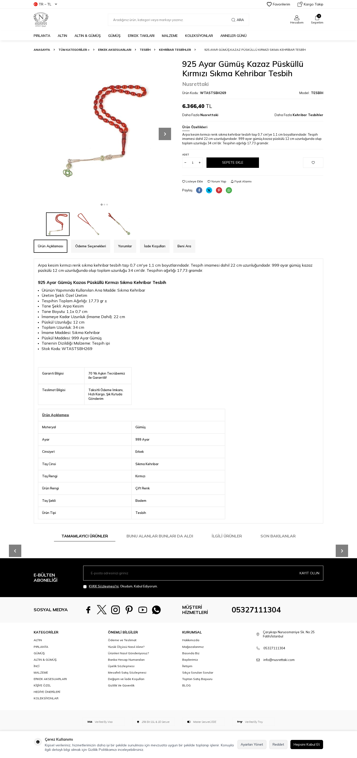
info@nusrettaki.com (279, 660)
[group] (104, 129)
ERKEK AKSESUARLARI (114, 49)
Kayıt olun (309, 573)
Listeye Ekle (192, 181)
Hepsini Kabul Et (307, 744)
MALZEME (170, 35)
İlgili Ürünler (227, 535)
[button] (101, 204)
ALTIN (62, 35)
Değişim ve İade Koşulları (126, 679)
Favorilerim (278, 4)
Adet (185, 154)
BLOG (186, 685)
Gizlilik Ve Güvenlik (121, 685)
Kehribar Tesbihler (175, 49)
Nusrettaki (195, 84)
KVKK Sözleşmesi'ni (104, 586)
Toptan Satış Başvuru (197, 679)
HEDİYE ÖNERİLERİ (47, 692)
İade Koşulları (154, 246)
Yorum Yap (216, 181)
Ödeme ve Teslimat (122, 640)
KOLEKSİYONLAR (199, 35)
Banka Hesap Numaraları (126, 659)
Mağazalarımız (193, 647)
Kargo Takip (310, 4)
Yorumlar (125, 246)
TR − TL (45, 4)
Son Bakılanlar (278, 535)
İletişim (187, 666)
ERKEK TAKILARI (141, 35)
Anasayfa (42, 49)
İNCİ (36, 666)
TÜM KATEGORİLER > (74, 49)
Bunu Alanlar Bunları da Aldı (160, 535)
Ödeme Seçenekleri (90, 246)
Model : (311, 93)
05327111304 (256, 609)
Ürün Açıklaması (50, 246)
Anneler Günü (233, 35)
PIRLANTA (42, 35)
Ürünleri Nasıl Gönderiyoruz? (128, 653)
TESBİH (145, 49)
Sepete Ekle (232, 162)
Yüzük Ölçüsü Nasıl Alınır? (126, 647)
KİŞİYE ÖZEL (42, 685)
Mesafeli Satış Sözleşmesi (127, 672)
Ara (237, 20)
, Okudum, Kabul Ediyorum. (120, 586)
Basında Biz (191, 653)
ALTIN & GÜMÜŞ (88, 35)
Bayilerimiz (190, 659)
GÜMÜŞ (114, 35)
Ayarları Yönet (252, 744)
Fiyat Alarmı (241, 181)
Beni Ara (184, 246)
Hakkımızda (190, 640)
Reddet (278, 744)
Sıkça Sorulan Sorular (197, 672)
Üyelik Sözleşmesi (121, 666)
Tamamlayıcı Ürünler (84, 535)
